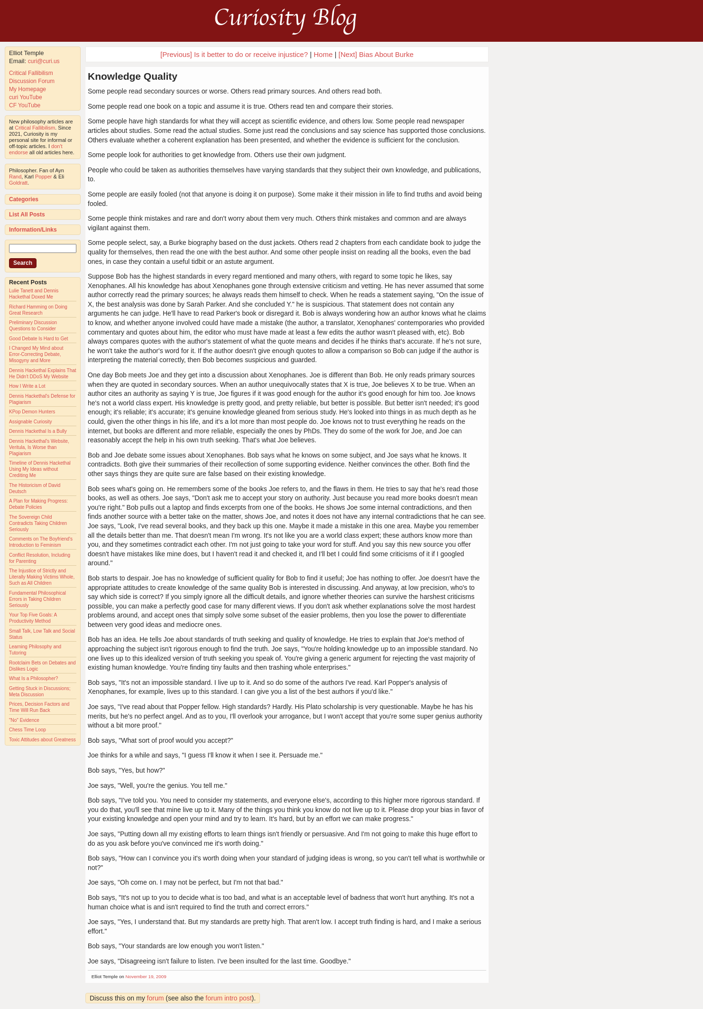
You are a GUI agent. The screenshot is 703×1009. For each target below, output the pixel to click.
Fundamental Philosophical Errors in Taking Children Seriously (37, 599)
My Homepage (27, 89)
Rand (15, 176)
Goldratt (18, 183)
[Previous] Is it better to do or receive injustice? (234, 54)
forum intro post (228, 998)
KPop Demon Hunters (32, 411)
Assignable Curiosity (30, 421)
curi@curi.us (44, 61)
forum (155, 998)
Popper (43, 176)
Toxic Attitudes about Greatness (42, 739)
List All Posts (27, 214)
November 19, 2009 (146, 976)
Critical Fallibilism (31, 73)
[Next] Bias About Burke (376, 54)
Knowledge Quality (132, 76)
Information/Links (33, 229)
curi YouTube (25, 97)
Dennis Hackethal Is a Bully (38, 431)
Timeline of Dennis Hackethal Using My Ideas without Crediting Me (40, 469)
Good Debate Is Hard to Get (38, 338)
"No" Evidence (24, 720)
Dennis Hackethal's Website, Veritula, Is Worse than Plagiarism (39, 447)
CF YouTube (24, 105)
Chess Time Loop (27, 729)
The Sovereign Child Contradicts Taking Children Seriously (38, 523)
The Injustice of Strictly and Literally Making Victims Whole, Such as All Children (41, 577)
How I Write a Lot (27, 386)
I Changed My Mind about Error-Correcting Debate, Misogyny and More (36, 354)
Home (323, 54)
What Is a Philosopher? (33, 678)
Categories (23, 199)
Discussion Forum (32, 81)
